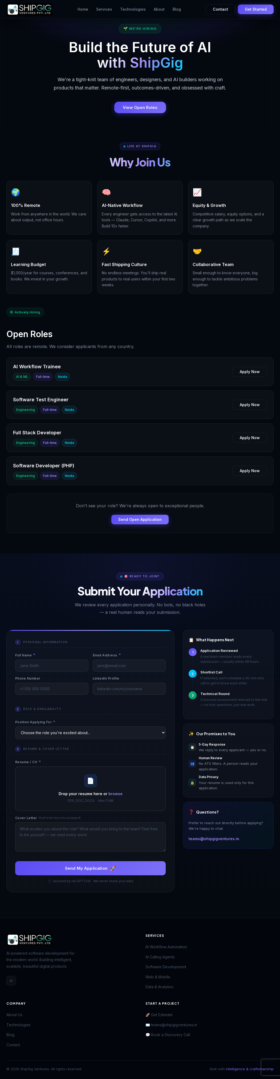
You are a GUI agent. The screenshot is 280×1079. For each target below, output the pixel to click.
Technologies (133, 9)
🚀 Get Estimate (159, 1014)
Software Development (165, 966)
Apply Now (250, 371)
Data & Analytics (159, 986)
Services (104, 9)
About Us (14, 1014)
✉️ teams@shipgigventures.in (171, 1025)
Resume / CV (28, 762)
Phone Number (27, 678)
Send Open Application (140, 519)
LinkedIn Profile (106, 678)
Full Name (25, 655)
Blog (177, 9)
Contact (220, 9)
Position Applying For (35, 722)
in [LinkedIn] (11, 980)
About (159, 9)
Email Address (107, 655)
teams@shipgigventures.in (214, 838)
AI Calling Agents (160, 957)
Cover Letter (48, 818)
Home (83, 9)
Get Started (256, 9)
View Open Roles (140, 107)
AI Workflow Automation (166, 947)
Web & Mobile (157, 977)
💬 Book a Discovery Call (167, 1034)
